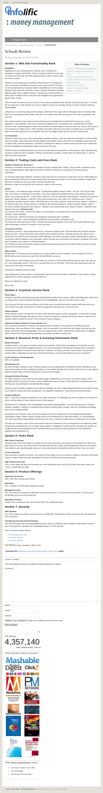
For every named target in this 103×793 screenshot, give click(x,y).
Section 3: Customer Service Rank (80, 77)
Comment (9, 568)
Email (8, 610)
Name (8, 605)
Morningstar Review (18, 535)
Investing (39, 45)
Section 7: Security (74, 91)
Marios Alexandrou (15, 57)
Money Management (26, 45)
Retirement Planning (19, 774)
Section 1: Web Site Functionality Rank (82, 69)
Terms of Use (49, 789)
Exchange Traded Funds (21, 768)
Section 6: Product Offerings (77, 88)
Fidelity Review (16, 538)
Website (8, 616)
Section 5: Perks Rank (75, 85)
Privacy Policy (39, 789)
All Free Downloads (20, 2)
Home (6, 2)
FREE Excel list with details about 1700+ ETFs (38, 551)
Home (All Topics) (11, 45)
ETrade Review (16, 540)
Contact (64, 789)
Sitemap (58, 789)
